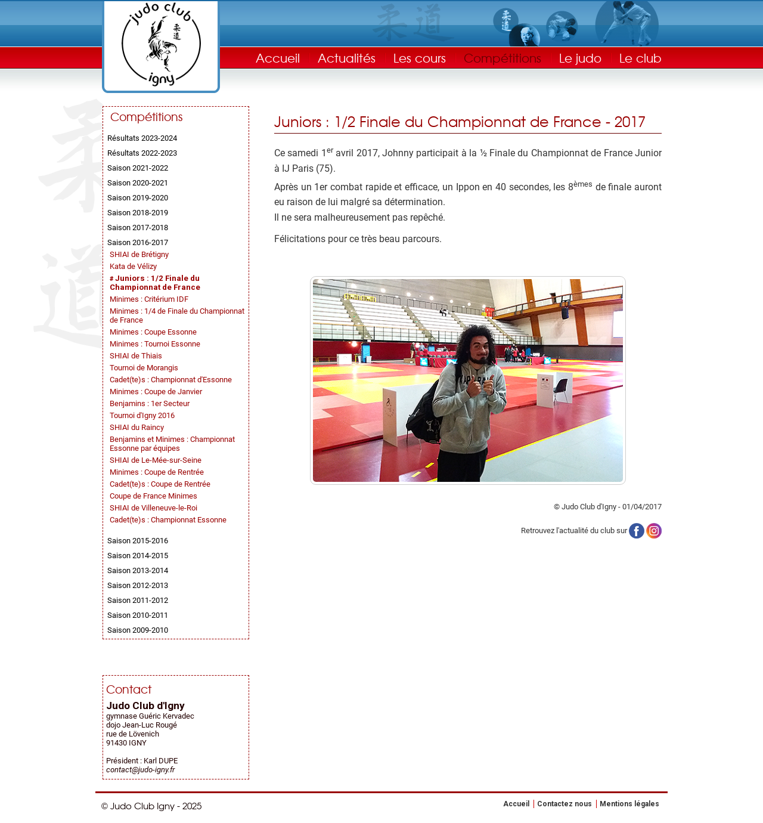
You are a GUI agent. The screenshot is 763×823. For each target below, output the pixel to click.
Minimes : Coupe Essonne (153, 331)
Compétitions (502, 57)
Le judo (580, 57)
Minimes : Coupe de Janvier (156, 391)
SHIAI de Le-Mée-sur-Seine (155, 460)
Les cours (419, 57)
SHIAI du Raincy (137, 427)
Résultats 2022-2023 (142, 152)
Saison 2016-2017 (137, 242)
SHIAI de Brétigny (139, 254)
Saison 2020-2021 (137, 182)
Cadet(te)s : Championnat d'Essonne (171, 379)
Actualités (347, 57)
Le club (640, 57)
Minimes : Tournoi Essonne (155, 343)
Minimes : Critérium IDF (149, 299)
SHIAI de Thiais (136, 355)
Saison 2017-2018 (137, 227)
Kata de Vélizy (133, 266)
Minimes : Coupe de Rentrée (157, 472)
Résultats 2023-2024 (142, 138)
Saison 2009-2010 (137, 630)
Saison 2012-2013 (137, 585)
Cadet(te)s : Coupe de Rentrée (160, 483)
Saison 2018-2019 (137, 212)
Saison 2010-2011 (137, 615)
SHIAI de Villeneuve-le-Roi (153, 507)
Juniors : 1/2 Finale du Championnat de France (155, 283)
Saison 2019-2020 (137, 197)
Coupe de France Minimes (153, 495)
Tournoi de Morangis (144, 367)
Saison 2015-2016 (137, 540)
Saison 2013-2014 (137, 570)
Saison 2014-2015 (137, 555)
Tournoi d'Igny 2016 (142, 415)
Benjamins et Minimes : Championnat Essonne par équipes (172, 444)
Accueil (278, 57)
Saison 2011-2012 (137, 600)
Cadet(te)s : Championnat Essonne (168, 519)
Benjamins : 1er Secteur (150, 403)
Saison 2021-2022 (137, 167)
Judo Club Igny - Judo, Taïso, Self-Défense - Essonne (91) (161, 44)
